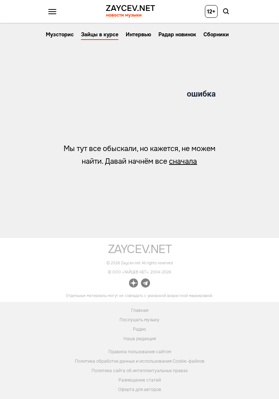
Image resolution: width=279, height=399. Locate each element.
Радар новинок (177, 34)
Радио (139, 329)
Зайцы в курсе (99, 34)
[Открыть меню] (52, 11)
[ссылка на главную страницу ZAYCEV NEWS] (130, 11)
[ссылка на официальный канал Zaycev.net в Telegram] (145, 284)
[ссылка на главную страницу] (139, 251)
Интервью (138, 34)
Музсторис (60, 34)
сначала (183, 161)
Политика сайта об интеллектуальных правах (140, 371)
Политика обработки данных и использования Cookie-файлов (140, 361)
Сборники (216, 34)
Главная (139, 310)
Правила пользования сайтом (139, 352)
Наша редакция (140, 338)
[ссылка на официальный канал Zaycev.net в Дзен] (133, 284)
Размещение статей (139, 380)
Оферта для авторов (139, 389)
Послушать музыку (139, 319)
